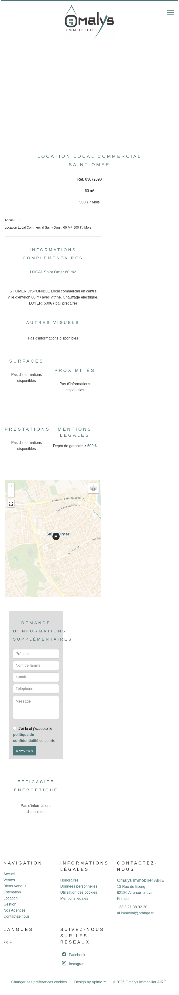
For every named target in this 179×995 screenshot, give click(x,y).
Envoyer (24, 750)
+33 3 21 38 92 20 (132, 907)
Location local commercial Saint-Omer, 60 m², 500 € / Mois (48, 227)
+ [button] (11, 486)
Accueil (10, 220)
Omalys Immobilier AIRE (140, 880)
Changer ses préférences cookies (39, 982)
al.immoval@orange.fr (135, 913)
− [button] (11, 493)
